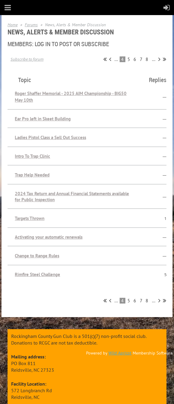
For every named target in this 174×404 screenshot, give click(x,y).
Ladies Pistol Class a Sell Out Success (50, 137)
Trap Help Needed (32, 175)
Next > (159, 59)
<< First (105, 59)
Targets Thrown (29, 218)
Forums (31, 24)
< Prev (110, 59)
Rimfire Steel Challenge (37, 274)
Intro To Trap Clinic (32, 156)
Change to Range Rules (37, 256)
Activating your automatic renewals (48, 237)
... (116, 59)
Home (13, 24)
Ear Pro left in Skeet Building (43, 119)
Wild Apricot (119, 353)
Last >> (164, 59)
